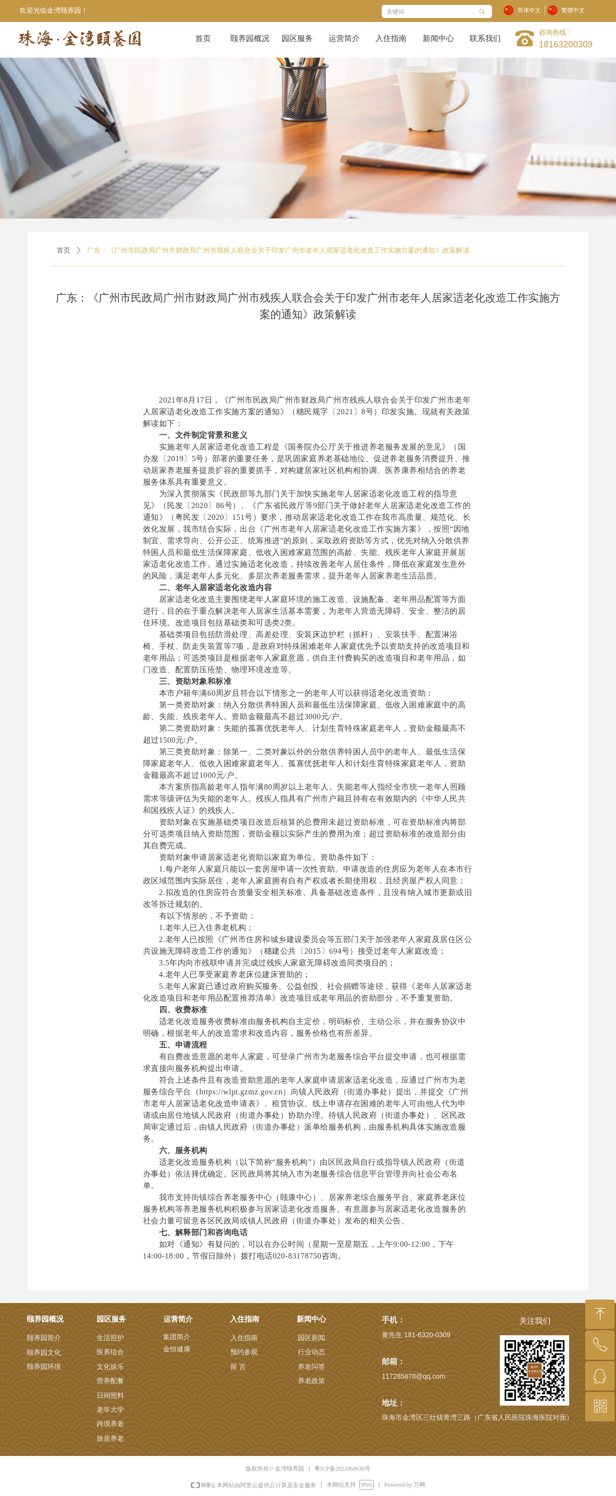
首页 (63, 250)
